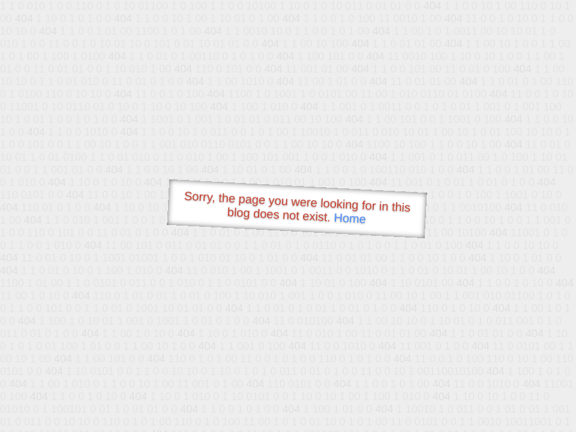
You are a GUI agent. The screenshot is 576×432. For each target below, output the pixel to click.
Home (350, 218)
